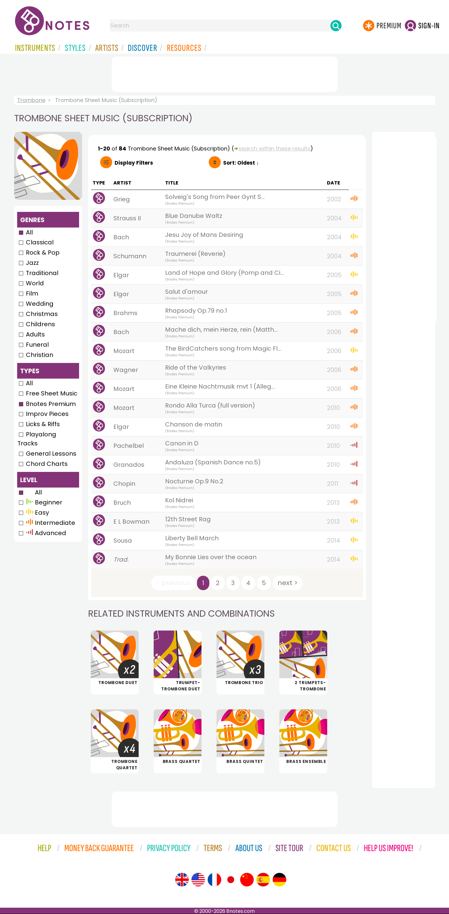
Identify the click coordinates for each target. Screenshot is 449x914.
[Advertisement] (224, 73)
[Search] (336, 25)
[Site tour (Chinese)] (246, 879)
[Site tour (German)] (279, 879)
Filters (134, 162)
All (29, 232)
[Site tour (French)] (214, 879)
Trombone (31, 100)
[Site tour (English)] (181, 879)
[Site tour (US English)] (198, 879)
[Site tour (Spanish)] (263, 879)
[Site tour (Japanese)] (230, 879)
